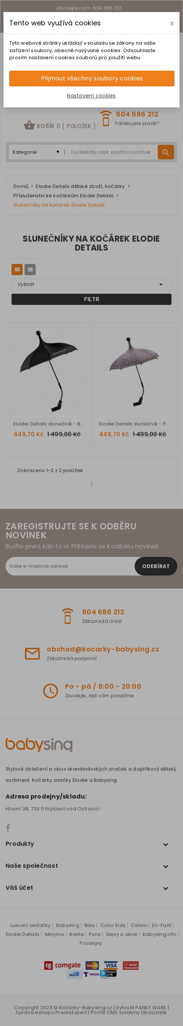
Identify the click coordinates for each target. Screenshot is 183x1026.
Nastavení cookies (91, 95)
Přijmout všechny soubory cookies (92, 78)
